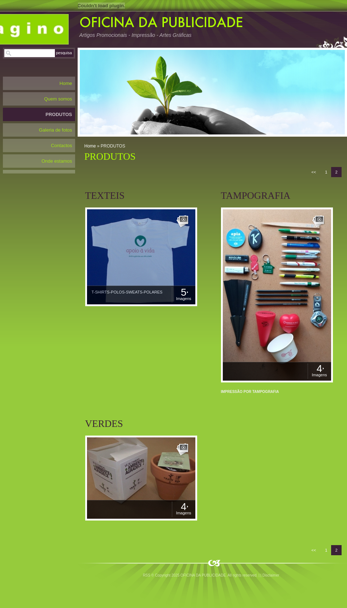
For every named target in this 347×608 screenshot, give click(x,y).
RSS (147, 575)
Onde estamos (57, 161)
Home (90, 146)
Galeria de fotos (55, 130)
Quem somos (58, 99)
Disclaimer (271, 575)
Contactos (61, 145)
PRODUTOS (58, 114)
